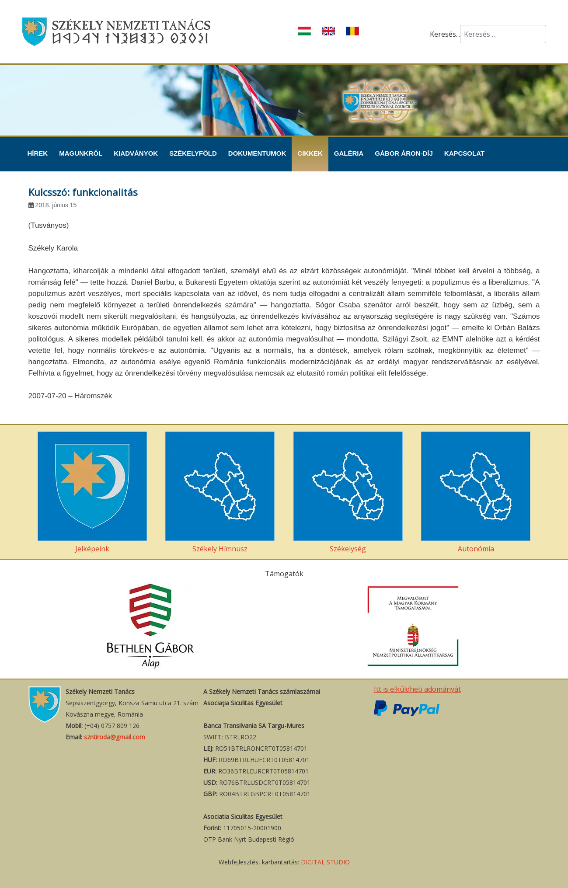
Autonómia (475, 493)
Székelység (348, 493)
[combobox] (503, 34)
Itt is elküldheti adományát (417, 689)
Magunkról (80, 153)
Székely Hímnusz (220, 493)
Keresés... (445, 34)
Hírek (38, 153)
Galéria (349, 153)
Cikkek (310, 153)
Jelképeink (92, 493)
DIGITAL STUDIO (325, 862)
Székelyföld (193, 153)
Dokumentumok (257, 153)
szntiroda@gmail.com (114, 737)
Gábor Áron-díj (404, 153)
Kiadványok (136, 153)
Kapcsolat (464, 153)
